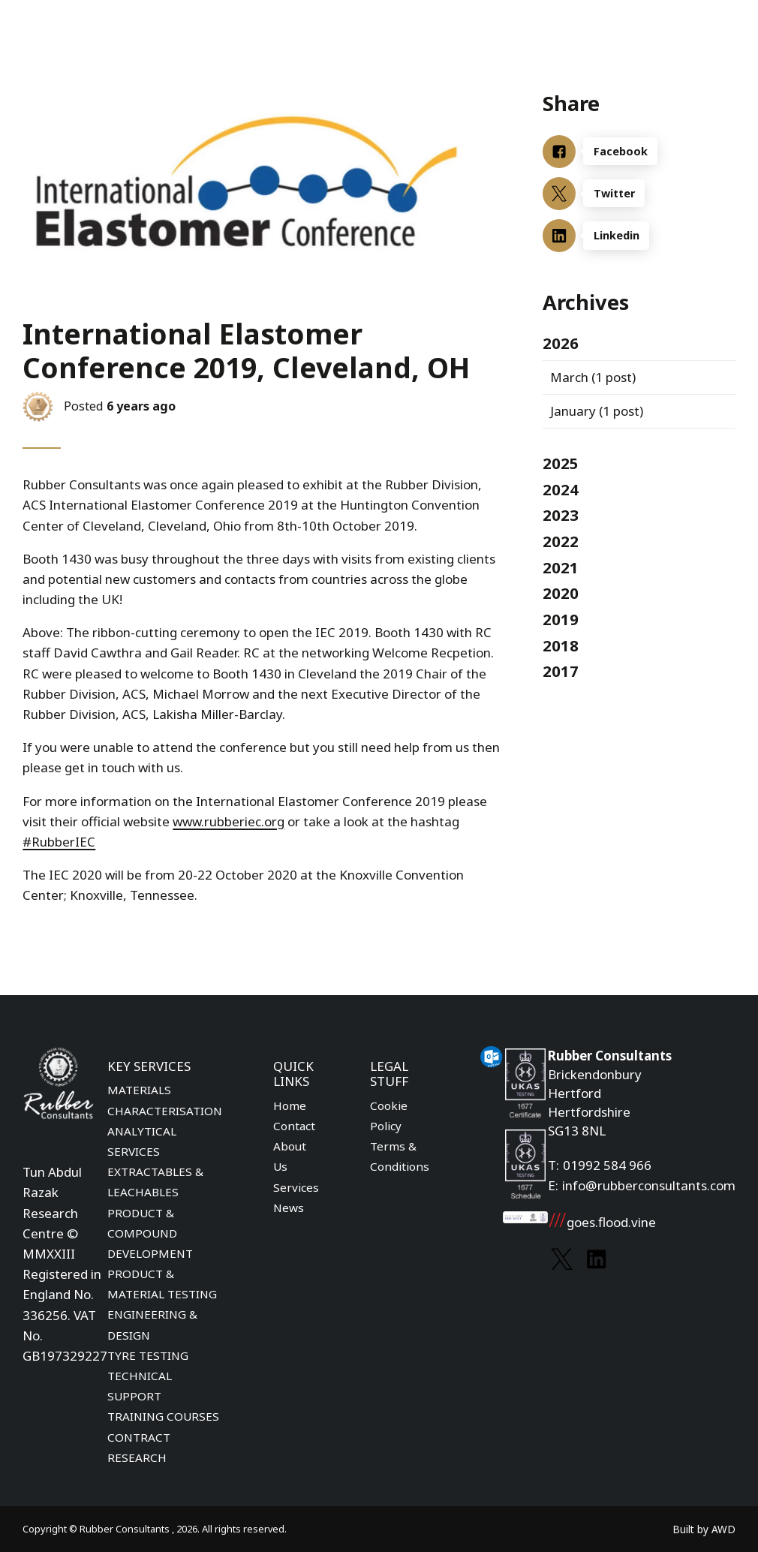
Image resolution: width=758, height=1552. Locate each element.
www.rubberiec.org (228, 821)
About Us (289, 1156)
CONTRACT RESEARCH (138, 1447)
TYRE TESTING (147, 1355)
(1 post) (593, 377)
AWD (723, 1529)
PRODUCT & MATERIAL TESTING (162, 1283)
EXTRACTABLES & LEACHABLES (155, 1181)
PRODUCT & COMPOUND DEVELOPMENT (150, 1233)
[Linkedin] (639, 235)
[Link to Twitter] (562, 1259)
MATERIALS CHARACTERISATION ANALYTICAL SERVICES (164, 1120)
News (288, 1207)
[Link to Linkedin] (596, 1259)
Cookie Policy (389, 1115)
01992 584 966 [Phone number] (607, 1165)
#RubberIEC (59, 841)
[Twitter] (639, 193)
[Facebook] (639, 151)
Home (289, 1105)
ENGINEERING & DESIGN (152, 1324)
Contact (294, 1125)
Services (296, 1187)
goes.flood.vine (602, 1222)
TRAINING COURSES (163, 1416)
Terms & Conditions (399, 1156)
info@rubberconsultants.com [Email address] (648, 1185)
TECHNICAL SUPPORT (139, 1385)
